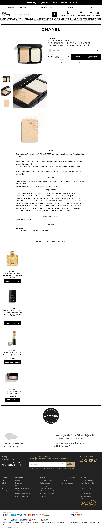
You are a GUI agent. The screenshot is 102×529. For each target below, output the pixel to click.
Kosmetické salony (67, 22)
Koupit (78, 63)
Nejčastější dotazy (21, 503)
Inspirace (83, 22)
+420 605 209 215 (10, 466)
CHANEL (52, 45)
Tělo (3, 495)
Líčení (4, 492)
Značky (17, 22)
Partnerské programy (47, 500)
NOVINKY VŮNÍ (54, 22)
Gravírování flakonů (46, 495)
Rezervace (18, 490)
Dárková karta (45, 490)
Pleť (3, 487)
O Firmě (84, 492)
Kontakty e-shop (87, 487)
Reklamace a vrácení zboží (24, 495)
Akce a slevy (30, 22)
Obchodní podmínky (22, 498)
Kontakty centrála (87, 490)
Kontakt (91, 7)
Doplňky (5, 498)
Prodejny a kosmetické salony (17, 7)
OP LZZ (83, 505)
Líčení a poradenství (47, 7)
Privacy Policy (60, 475)
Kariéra (83, 498)
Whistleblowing (86, 503)
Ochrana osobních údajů (23, 500)
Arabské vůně (41, 22)
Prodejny (64, 487)
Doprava (18, 487)
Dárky (24, 22)
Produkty (6, 23)
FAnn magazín (45, 492)
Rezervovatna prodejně (93, 63)
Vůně (4, 490)
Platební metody (21, 492)
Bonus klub (71, 7)
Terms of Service (71, 475)
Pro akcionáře (86, 500)
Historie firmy (86, 495)
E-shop (4, 463)
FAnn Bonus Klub (46, 487)
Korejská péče (92, 22)
